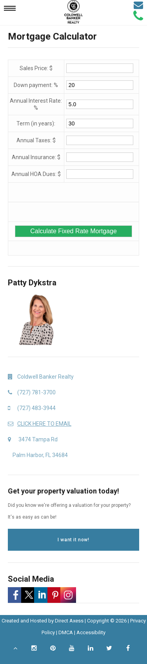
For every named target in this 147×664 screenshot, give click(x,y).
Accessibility (90, 632)
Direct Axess (69, 621)
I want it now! (73, 539)
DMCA (65, 632)
